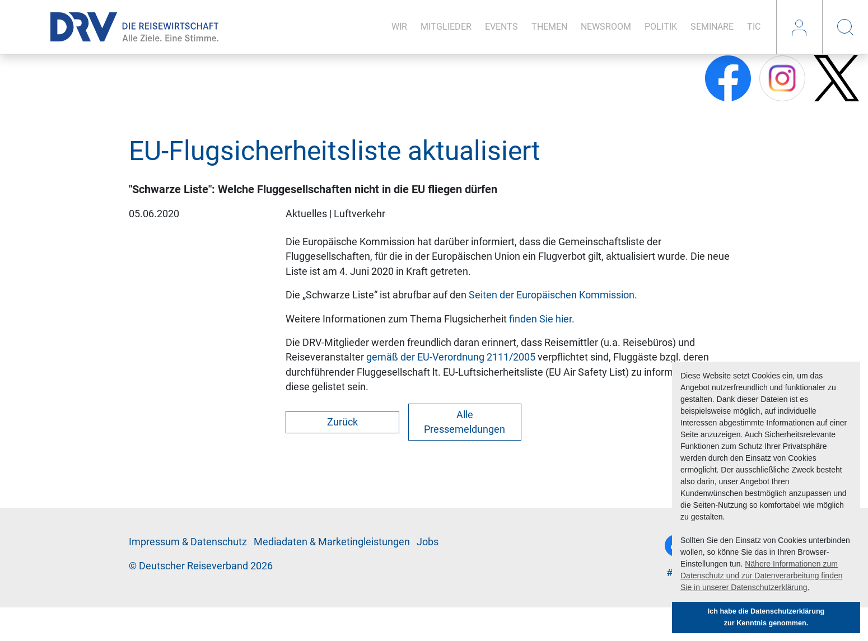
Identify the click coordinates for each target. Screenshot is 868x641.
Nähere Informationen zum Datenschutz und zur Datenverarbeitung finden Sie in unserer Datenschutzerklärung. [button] (761, 575)
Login (799, 27)
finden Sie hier (540, 319)
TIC (753, 26)
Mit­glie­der (446, 26)
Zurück (342, 422)
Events (501, 26)
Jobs (427, 542)
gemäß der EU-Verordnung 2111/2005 (450, 357)
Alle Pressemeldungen (464, 422)
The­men (549, 26)
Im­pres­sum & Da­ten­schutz (188, 542)
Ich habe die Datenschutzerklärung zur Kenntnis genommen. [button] (766, 617)
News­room (606, 26)
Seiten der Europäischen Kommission (551, 295)
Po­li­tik (661, 26)
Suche (845, 27)
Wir (399, 26)
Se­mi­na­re (712, 26)
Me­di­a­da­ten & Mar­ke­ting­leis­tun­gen (332, 542)
